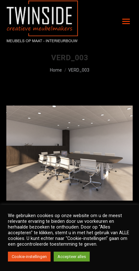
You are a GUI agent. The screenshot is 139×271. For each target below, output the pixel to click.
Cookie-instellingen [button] (29, 256)
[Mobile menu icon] (126, 21)
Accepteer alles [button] (71, 256)
